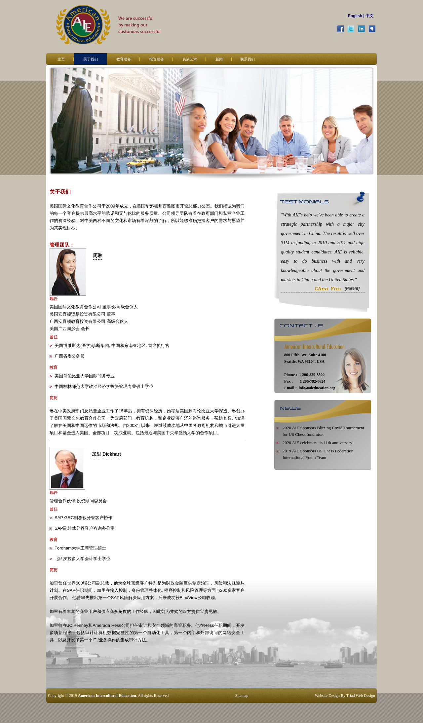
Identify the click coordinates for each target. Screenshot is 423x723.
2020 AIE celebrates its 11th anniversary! (318, 442)
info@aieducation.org (317, 388)
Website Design (327, 695)
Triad (350, 695)
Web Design (365, 695)
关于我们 (90, 59)
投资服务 (156, 59)
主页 (61, 59)
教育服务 (123, 59)
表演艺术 (189, 59)
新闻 (219, 59)
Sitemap (241, 695)
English (355, 16)
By (343, 695)
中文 (369, 16)
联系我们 (247, 59)
